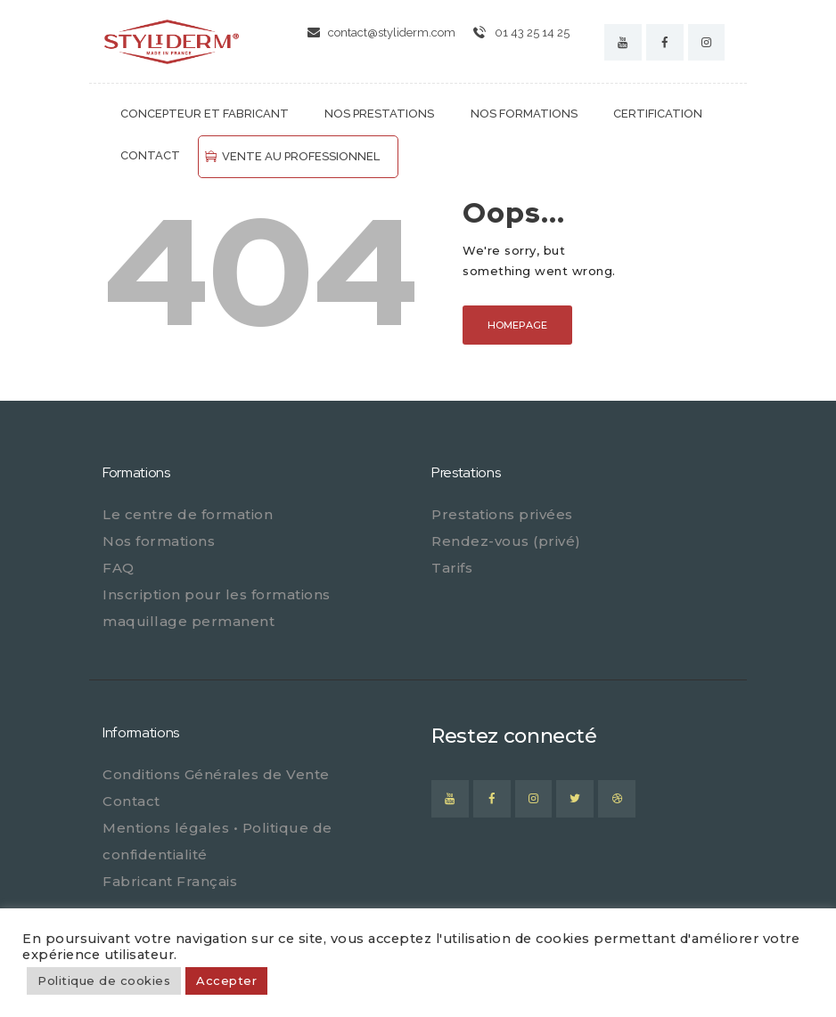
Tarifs (451, 567)
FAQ (118, 567)
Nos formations (158, 541)
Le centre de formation (187, 514)
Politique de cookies (103, 980)
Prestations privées (502, 514)
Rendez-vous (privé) (506, 541)
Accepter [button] (226, 980)
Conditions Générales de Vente (216, 774)
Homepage (517, 325)
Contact (131, 801)
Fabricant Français (169, 881)
